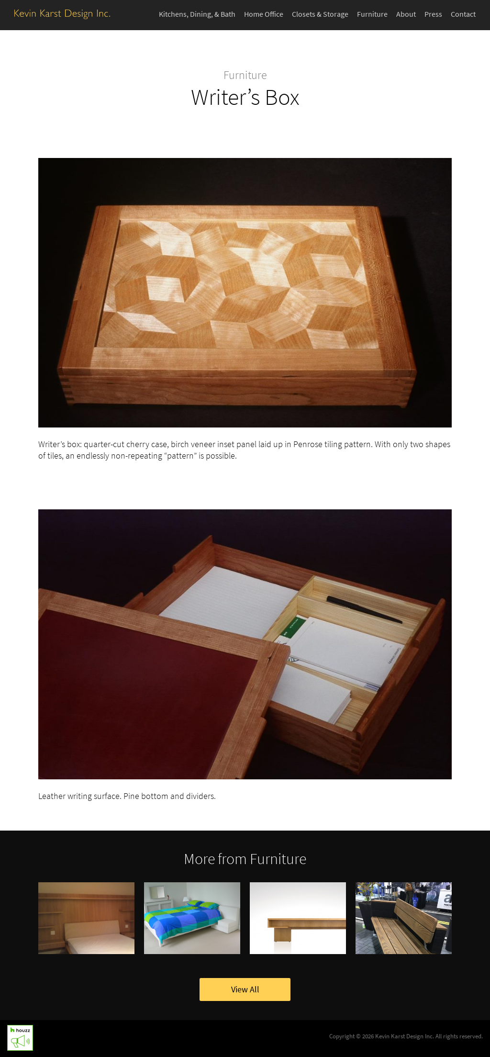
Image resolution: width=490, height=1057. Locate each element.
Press (433, 14)
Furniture (372, 14)
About (406, 14)
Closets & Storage (320, 14)
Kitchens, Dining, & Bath (197, 14)
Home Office (263, 14)
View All (245, 989)
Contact (463, 14)
